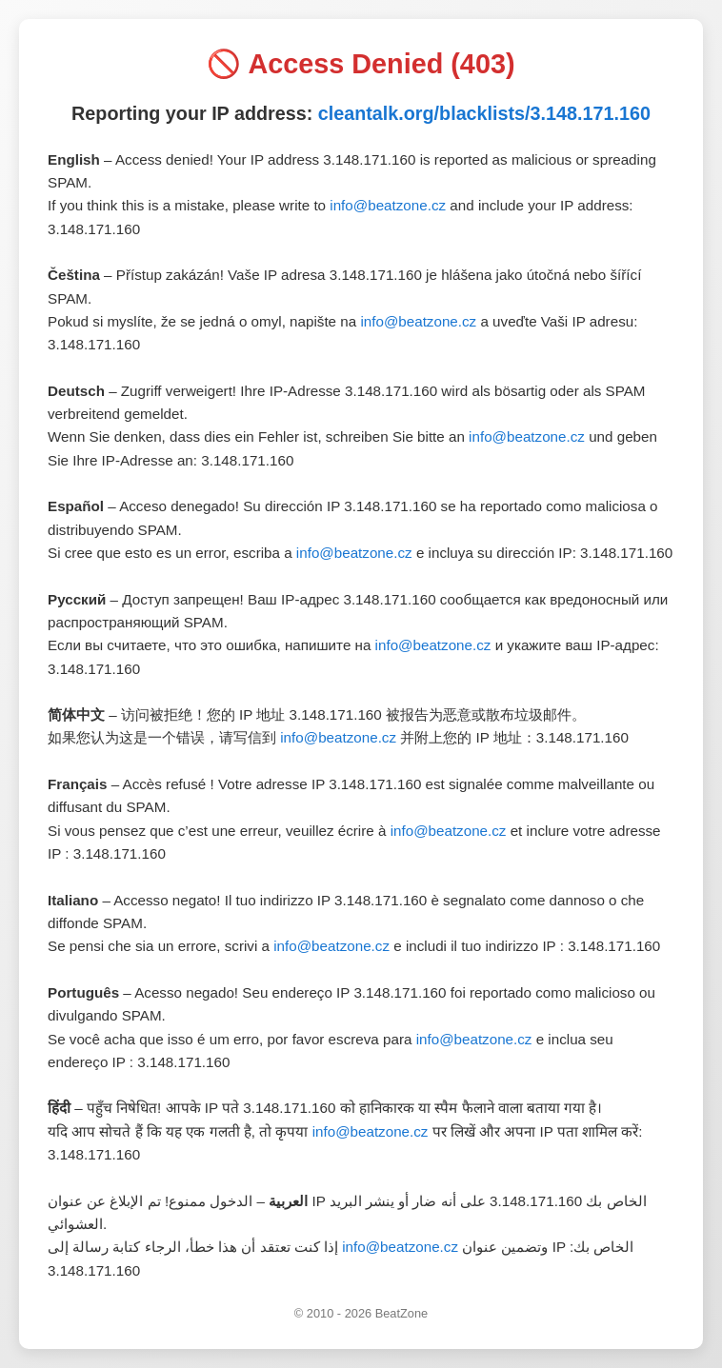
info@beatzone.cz (388, 205)
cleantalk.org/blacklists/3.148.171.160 (484, 113)
